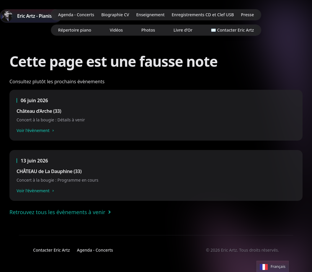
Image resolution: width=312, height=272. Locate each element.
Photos (148, 30)
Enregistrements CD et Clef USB (203, 14)
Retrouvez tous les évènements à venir (61, 212)
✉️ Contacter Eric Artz (232, 30)
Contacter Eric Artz (51, 250)
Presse (247, 14)
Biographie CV (115, 14)
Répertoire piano (74, 30)
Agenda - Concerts (76, 14)
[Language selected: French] (272, 266)
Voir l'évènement (36, 130)
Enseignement (150, 14)
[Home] (31, 16)
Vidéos (116, 30)
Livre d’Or (183, 30)
